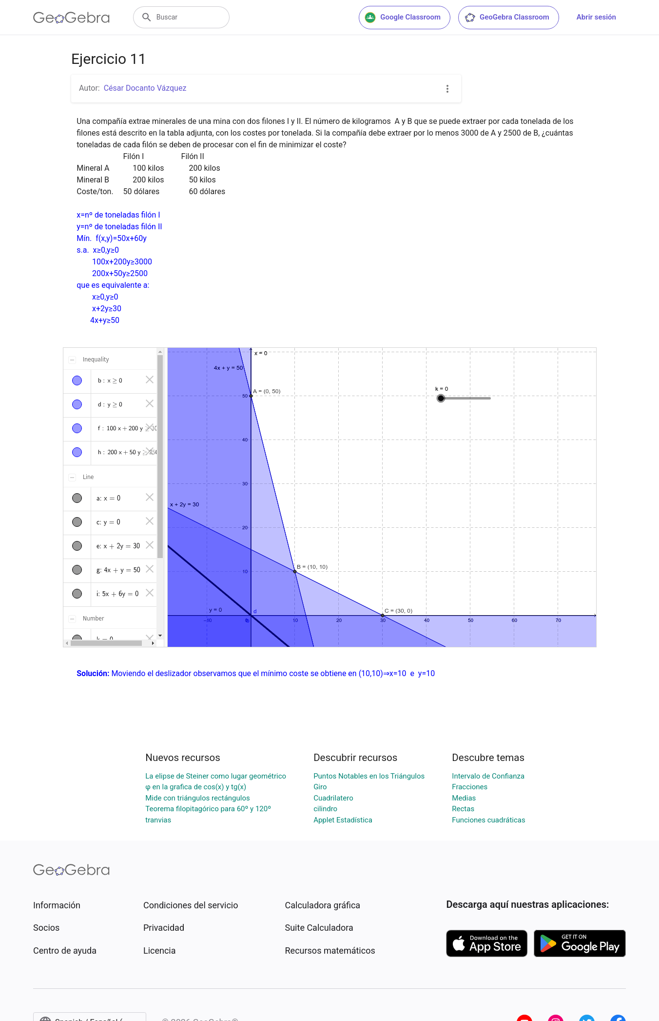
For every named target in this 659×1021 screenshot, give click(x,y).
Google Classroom (403, 17)
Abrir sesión (596, 17)
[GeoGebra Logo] (71, 17)
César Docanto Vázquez (145, 88)
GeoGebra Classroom (506, 17)
